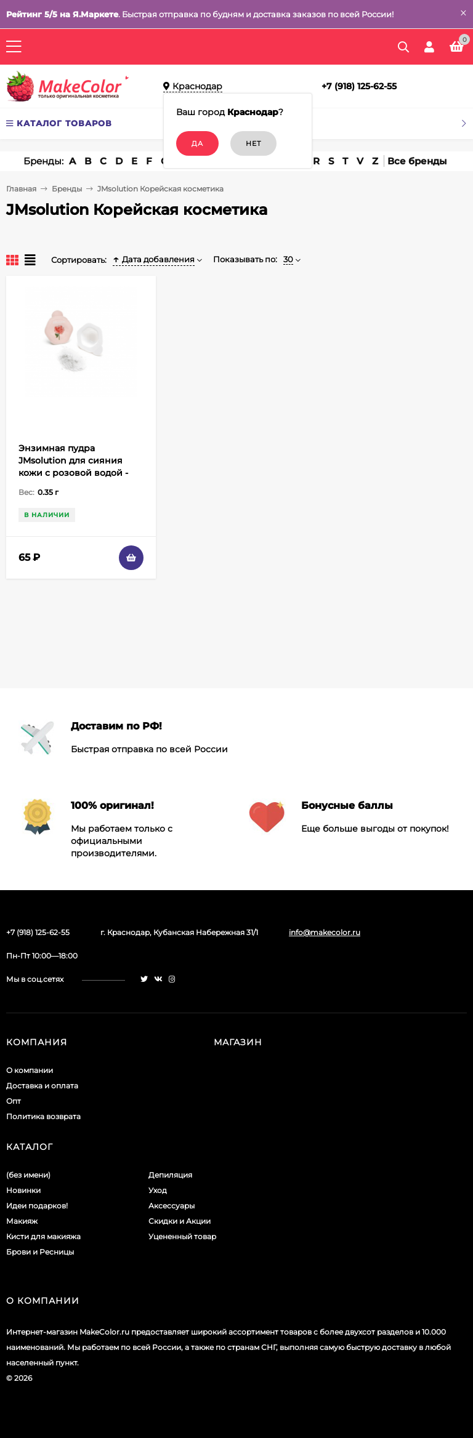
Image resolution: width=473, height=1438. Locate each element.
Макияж (22, 1221)
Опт (13, 1101)
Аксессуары (171, 1205)
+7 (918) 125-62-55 (359, 86)
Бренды (67, 188)
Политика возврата (43, 1116)
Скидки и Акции (179, 1221)
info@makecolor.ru (324, 932)
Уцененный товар (182, 1236)
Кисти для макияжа (43, 1236)
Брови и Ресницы (40, 1251)
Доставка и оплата (42, 1085)
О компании (29, 1070)
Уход (157, 1190)
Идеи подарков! (37, 1205)
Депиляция (170, 1174)
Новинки (23, 1190)
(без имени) (28, 1174)
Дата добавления (154, 259)
